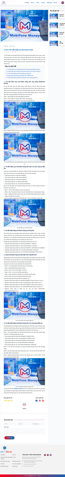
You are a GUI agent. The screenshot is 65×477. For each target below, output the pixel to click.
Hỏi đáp (2, 463)
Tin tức (37, 2)
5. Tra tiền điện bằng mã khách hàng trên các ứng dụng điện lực (22, 77)
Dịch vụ (32, 2)
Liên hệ (55, 2)
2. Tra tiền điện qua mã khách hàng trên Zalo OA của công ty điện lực (23, 71)
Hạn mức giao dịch (17, 463)
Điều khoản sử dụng (5, 461)
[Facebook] (45, 455)
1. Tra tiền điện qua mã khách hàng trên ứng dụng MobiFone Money (23, 69)
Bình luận (6, 427)
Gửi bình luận (9, 437)
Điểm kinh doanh (4, 466)
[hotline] (4, 447)
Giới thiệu (27, 2)
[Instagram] (48, 455)
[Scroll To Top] (4, 451)
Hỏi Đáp (43, 2)
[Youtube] (51, 455)
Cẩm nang (15, 466)
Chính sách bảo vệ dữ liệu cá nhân (6, 458)
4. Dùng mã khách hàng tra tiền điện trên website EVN (19, 75)
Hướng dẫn (49, 2)
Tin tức (14, 457)
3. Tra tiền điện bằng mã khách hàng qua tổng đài (18, 73)
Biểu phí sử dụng (16, 461)
